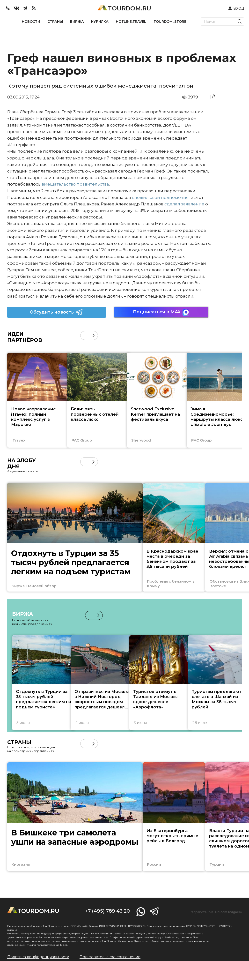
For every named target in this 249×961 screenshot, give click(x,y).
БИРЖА (77, 21)
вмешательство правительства (75, 184)
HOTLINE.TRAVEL (131, 21)
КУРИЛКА (100, 21)
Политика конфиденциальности (38, 956)
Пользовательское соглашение (110, 956)
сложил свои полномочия (160, 197)
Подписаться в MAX (161, 312)
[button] (93, 335)
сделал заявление (184, 204)
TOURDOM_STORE (170, 21)
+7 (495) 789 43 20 (107, 911)
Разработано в (216, 912)
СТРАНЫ (55, 21)
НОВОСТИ (31, 21)
